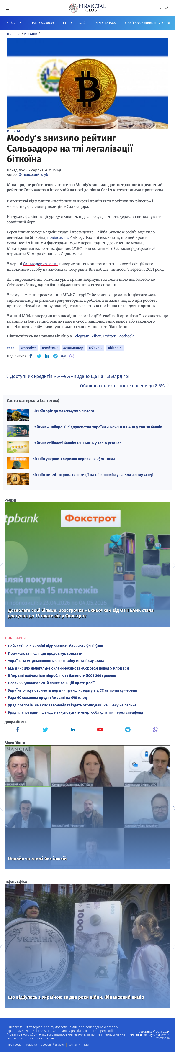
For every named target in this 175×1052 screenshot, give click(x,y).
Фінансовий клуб (33, 174)
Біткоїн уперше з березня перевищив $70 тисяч (73, 459)
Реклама (31, 1044)
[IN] (47, 356)
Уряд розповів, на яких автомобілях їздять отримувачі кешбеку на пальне (72, 705)
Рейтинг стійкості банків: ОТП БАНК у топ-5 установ (76, 443)
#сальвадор (73, 348)
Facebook (125, 336)
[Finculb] (18, 730)
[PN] (63, 356)
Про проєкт (14, 1044)
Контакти (74, 1044)
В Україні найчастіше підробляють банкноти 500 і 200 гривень (62, 675)
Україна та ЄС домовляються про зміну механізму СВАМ (56, 661)
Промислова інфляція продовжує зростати (45, 653)
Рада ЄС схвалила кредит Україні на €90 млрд (47, 697)
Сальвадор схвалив (40, 264)
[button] (166, 8)
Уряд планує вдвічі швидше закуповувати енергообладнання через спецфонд (75, 712)
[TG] (55, 356)
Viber (96, 336)
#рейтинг (50, 348)
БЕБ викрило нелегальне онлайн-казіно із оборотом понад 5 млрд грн (68, 668)
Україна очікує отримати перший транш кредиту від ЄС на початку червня (72, 690)
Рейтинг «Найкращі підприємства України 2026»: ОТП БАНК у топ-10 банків (97, 427)
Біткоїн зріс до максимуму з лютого (63, 411)
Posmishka (162, 1038)
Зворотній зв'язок (52, 1044)
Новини (13, 131)
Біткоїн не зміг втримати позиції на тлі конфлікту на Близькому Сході (92, 475)
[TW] (39, 356)
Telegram (81, 336)
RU (160, 8)
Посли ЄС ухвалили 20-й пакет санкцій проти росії (51, 683)
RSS (86, 1044)
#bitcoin (115, 348)
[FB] (30, 356)
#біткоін (96, 348)
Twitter (109, 336)
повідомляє (58, 237)
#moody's (28, 348)
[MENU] (8, 8)
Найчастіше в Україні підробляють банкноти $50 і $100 (55, 646)
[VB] (71, 356)
